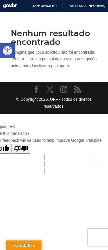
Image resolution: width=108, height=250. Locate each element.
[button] (7, 50)
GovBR (10, 6)
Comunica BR (45, 6)
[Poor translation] (21, 149)
